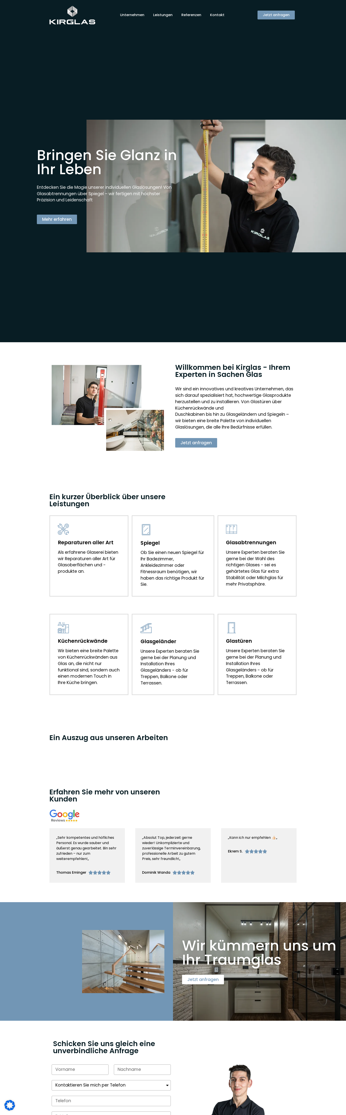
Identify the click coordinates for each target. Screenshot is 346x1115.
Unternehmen (132, 14)
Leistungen (163, 14)
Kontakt (217, 14)
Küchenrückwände (82, 640)
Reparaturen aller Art (85, 542)
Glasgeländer (158, 641)
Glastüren (239, 640)
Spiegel (150, 542)
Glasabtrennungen (251, 542)
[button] (276, 15)
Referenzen (191, 14)
